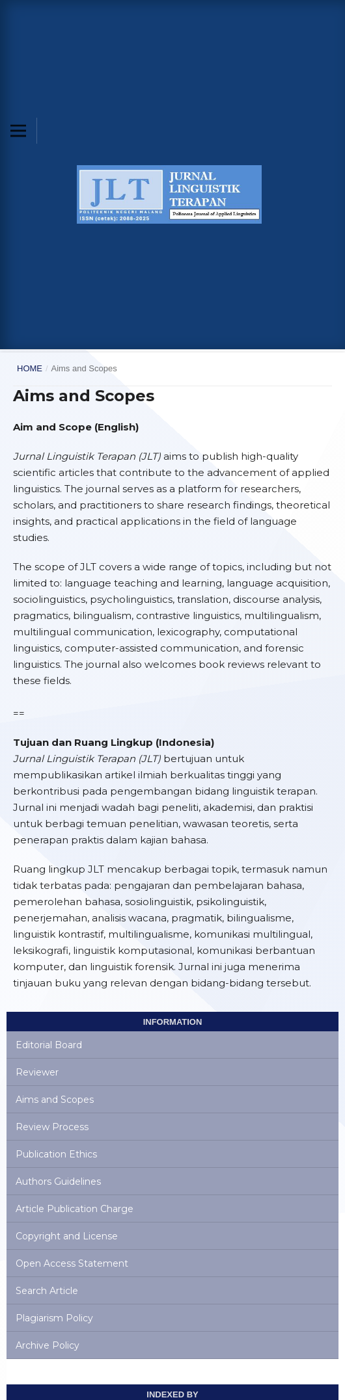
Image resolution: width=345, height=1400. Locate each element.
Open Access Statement (72, 1263)
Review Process (52, 1127)
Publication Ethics (56, 1154)
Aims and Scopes (55, 1099)
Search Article (47, 1291)
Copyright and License (67, 1236)
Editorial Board (49, 1045)
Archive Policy (47, 1345)
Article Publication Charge (74, 1209)
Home (29, 368)
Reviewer (37, 1072)
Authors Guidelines (58, 1181)
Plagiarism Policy (54, 1318)
